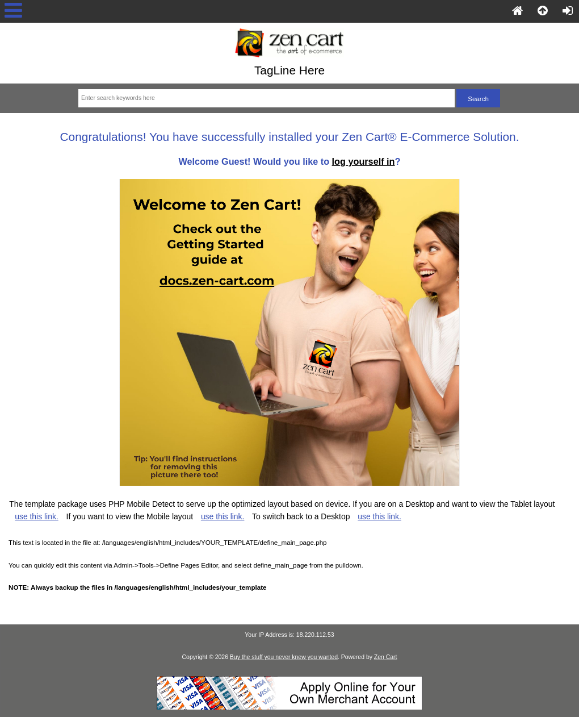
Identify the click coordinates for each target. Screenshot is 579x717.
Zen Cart (385, 657)
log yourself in (363, 161)
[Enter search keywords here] (266, 98)
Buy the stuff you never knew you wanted (284, 657)
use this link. (36, 516)
